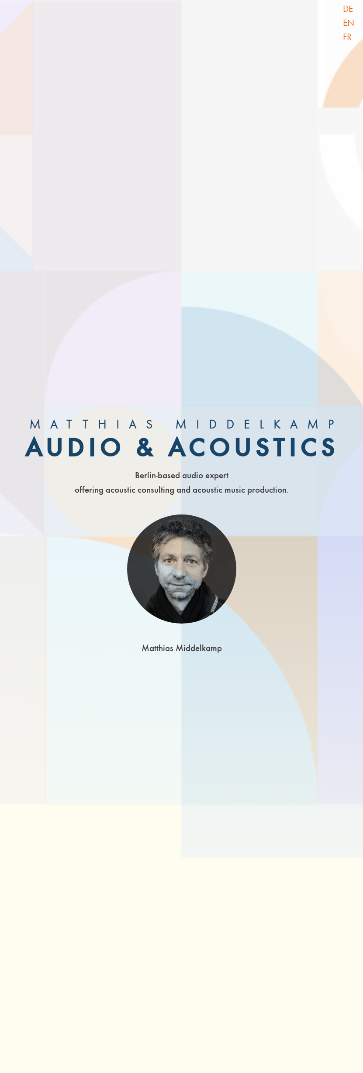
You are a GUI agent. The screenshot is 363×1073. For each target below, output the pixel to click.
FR (347, 36)
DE (348, 8)
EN (348, 22)
